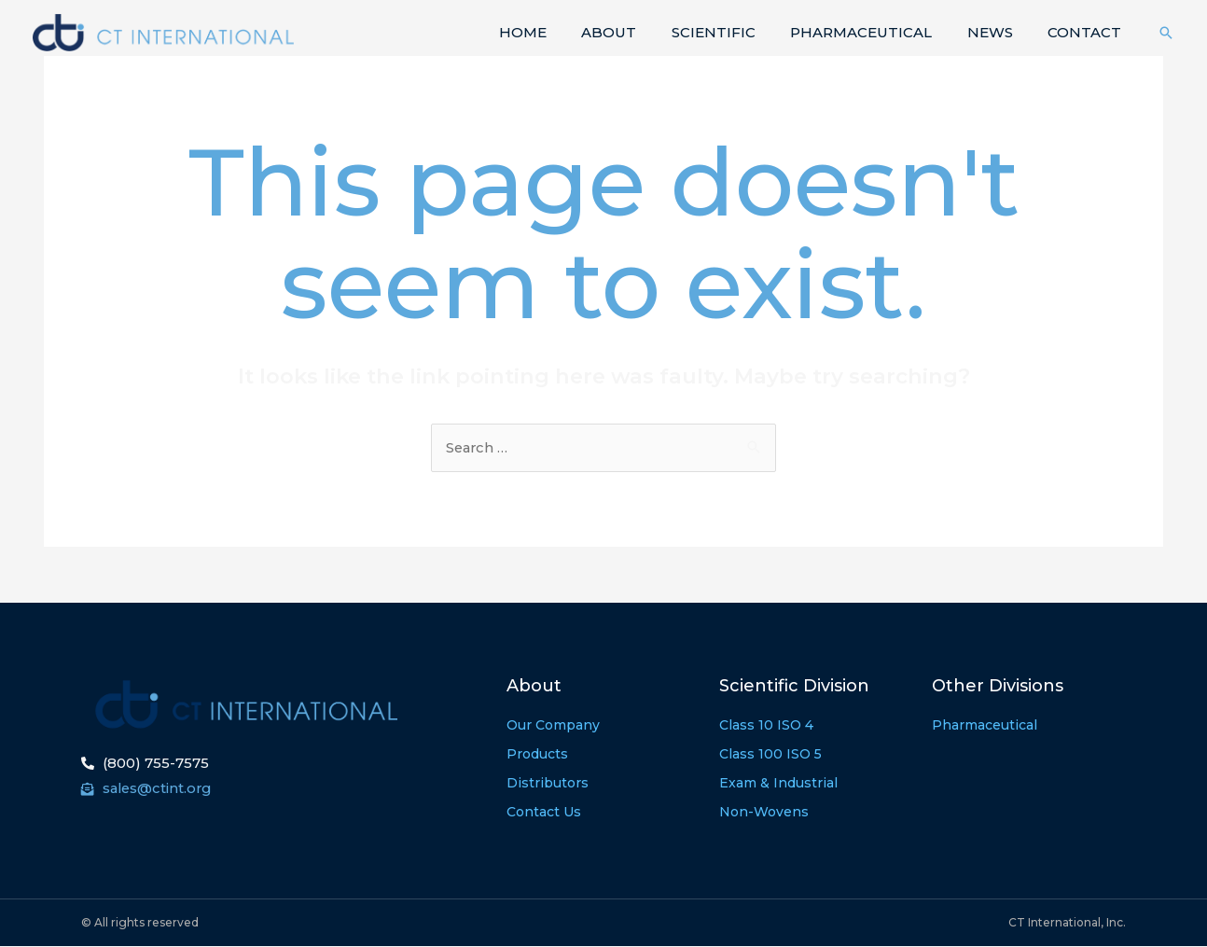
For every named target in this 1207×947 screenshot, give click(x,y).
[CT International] (163, 31)
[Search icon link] (1166, 32)
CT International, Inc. (1067, 923)
